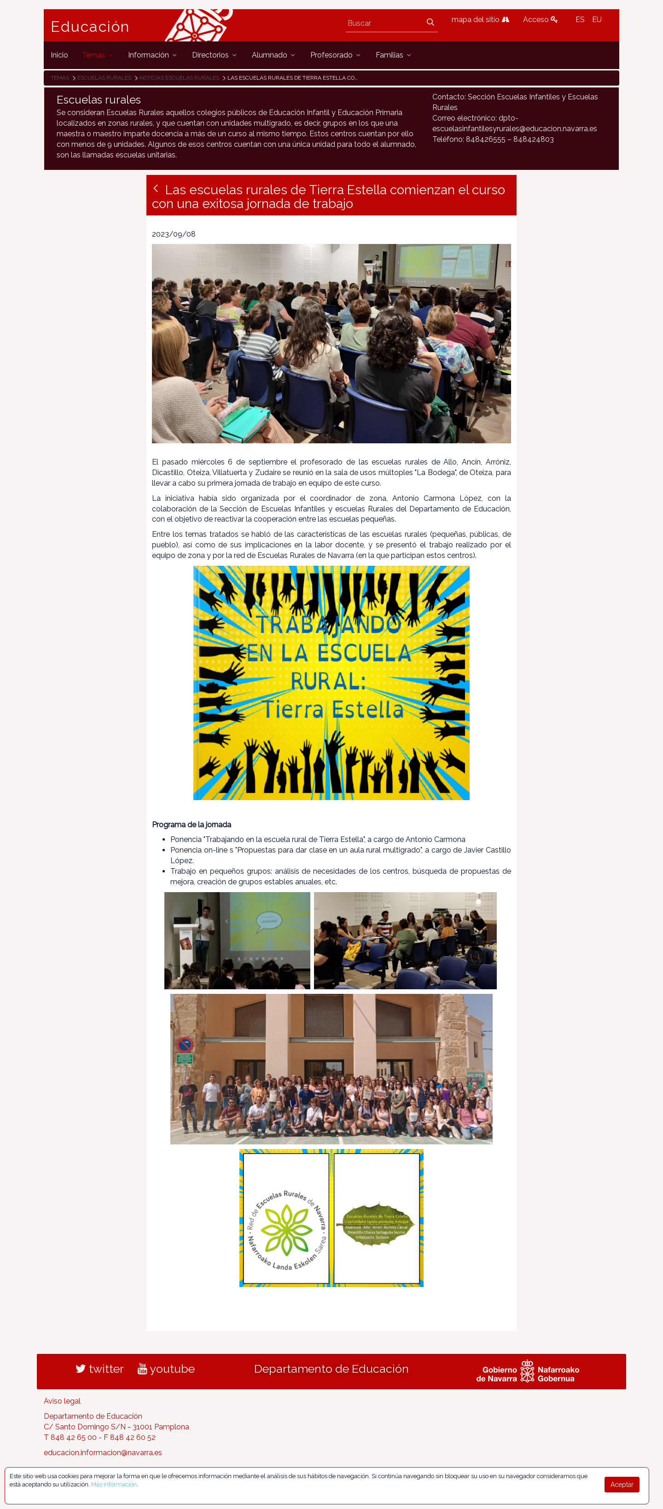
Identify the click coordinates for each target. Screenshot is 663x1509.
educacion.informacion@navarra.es (103, 1452)
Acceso (540, 19)
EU (597, 19)
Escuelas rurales (104, 78)
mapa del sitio (480, 19)
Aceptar (622, 1484)
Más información (114, 1484)
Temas (60, 78)
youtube (166, 1369)
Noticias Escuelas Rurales (179, 78)
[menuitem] (59, 55)
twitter (100, 1369)
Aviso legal (62, 1401)
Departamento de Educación (331, 1369)
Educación (90, 26)
